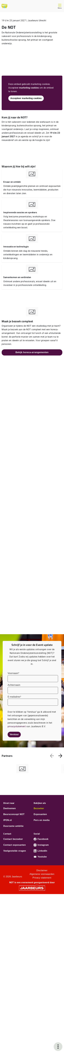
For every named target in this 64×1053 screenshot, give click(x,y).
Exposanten (40, 814)
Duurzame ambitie (13, 826)
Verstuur (14, 734)
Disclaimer (42, 870)
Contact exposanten (14, 845)
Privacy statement (42, 878)
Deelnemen (9, 808)
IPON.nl (7, 820)
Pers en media (42, 820)
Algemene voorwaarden (42, 874)
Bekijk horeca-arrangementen (32, 352)
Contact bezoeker (13, 839)
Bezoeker (39, 808)
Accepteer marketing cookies (26, 98)
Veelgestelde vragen (14, 851)
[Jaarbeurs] (32, 888)
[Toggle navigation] (59, 6)
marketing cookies (29, 87)
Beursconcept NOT (14, 814)
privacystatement (17, 726)
